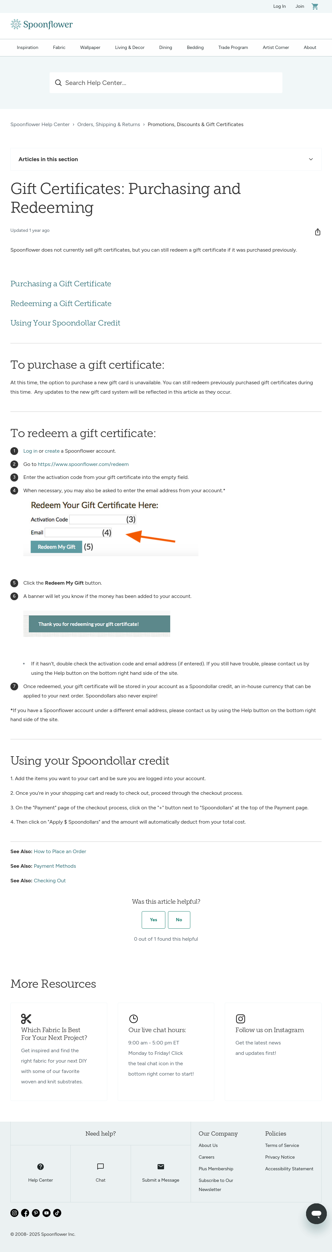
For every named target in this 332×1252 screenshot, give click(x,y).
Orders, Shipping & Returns (108, 124)
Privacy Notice (280, 1157)
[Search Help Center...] (166, 82)
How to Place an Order (60, 851)
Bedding (195, 47)
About (310, 47)
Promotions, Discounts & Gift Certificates (195, 124)
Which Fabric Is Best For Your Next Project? (54, 1034)
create (52, 451)
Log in (30, 451)
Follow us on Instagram (269, 1030)
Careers (207, 1157)
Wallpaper (90, 47)
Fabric (59, 47)
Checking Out (50, 880)
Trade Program (233, 47)
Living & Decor (130, 47)
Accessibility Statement (289, 1169)
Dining (165, 47)
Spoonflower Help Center (40, 124)
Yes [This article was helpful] (153, 920)
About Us (208, 1145)
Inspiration (27, 47)
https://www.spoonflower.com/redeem (83, 464)
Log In (279, 6)
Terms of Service (282, 1145)
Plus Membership (216, 1169)
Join (300, 6)
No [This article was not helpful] (179, 920)
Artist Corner (276, 47)
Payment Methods (55, 866)
